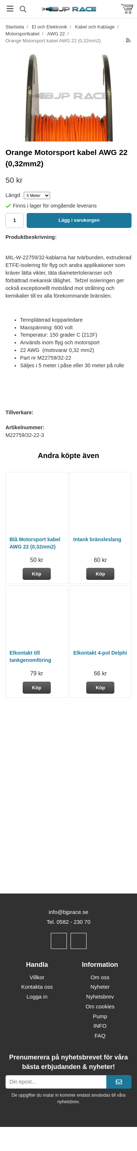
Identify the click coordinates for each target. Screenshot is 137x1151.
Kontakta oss (37, 987)
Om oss (100, 977)
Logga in (36, 996)
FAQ (100, 1035)
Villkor (37, 977)
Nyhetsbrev (100, 996)
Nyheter (100, 987)
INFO (100, 1026)
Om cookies (99, 1006)
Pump (100, 1016)
